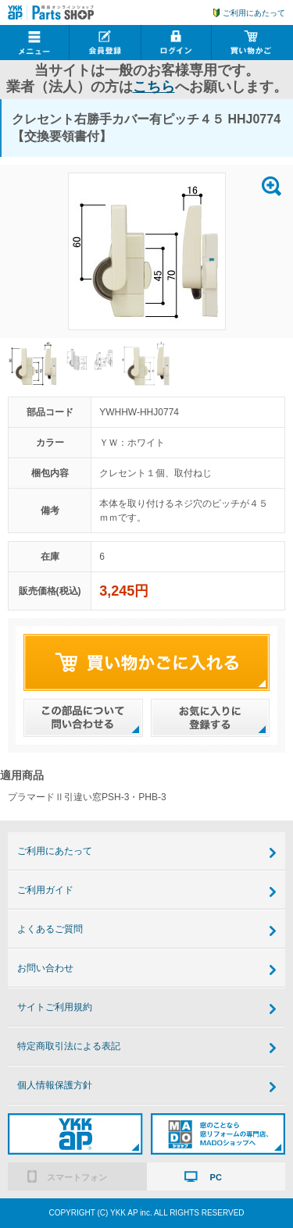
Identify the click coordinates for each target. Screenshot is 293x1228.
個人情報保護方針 (54, 1085)
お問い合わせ (45, 968)
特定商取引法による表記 (68, 1046)
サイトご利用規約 (54, 1007)
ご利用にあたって (254, 13)
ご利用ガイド (45, 890)
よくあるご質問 (50, 929)
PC (216, 1177)
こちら (154, 86)
